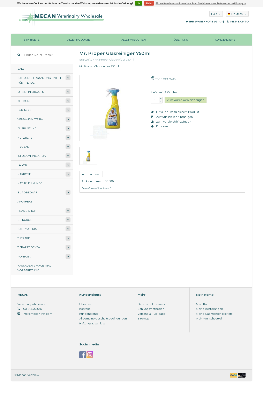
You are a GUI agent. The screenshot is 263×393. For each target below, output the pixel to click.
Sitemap (143, 318)
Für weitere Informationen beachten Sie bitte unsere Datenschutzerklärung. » (201, 3)
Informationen (91, 174)
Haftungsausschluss (92, 323)
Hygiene (23, 146)
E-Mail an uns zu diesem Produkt (175, 111)
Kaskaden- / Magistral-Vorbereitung (34, 268)
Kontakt (84, 308)
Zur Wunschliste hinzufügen (172, 116)
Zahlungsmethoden (151, 308)
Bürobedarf (27, 192)
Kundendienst (226, 39)
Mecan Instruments (32, 92)
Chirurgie (24, 219)
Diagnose (24, 110)
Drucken (159, 126)
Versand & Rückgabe (152, 313)
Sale (20, 68)
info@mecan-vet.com (37, 313)
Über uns (181, 39)
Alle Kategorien (133, 39)
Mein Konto (238, 21)
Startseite (31, 39)
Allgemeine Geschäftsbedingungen (103, 318)
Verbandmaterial (30, 119)
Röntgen (24, 256)
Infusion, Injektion (31, 155)
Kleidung (24, 101)
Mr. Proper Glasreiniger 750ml (114, 59)
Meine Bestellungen (209, 308)
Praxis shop (26, 210)
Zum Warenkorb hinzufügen (185, 100)
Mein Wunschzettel (209, 318)
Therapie (23, 238)
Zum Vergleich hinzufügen (171, 121)
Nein (149, 3)
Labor (22, 165)
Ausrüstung (27, 128)
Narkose (24, 174)
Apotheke (24, 201)
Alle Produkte (78, 39)
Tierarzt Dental (29, 247)
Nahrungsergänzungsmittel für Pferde (39, 80)
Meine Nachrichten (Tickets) (214, 313)
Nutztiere (24, 137)
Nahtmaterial (27, 228)
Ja (138, 3)
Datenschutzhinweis (151, 304)
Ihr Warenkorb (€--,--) (205, 21)
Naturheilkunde (29, 183)
